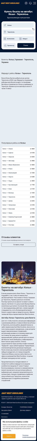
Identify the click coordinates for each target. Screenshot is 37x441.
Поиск (25, 45)
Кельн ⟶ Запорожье (9, 205)
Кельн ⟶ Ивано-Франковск (11, 165)
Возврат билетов (6, 407)
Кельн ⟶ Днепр (8, 201)
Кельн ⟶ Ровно (7, 169)
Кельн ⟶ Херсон (8, 177)
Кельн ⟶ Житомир (8, 160)
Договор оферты (25, 410)
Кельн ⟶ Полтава (8, 225)
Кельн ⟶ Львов (8, 149)
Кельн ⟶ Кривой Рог (9, 221)
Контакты (4, 417)
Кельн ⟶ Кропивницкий (10, 185)
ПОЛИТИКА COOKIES (26, 407)
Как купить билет (6, 410)
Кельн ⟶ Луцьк (7, 181)
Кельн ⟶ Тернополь (9, 197)
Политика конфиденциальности (28, 436)
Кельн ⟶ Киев (7, 189)
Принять (9, 436)
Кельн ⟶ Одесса (8, 152)
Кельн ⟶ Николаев (9, 209)
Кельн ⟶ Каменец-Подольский (12, 217)
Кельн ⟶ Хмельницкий (10, 173)
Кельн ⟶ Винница (8, 193)
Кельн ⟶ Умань (7, 213)
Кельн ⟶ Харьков (8, 157)
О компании (4, 413)
